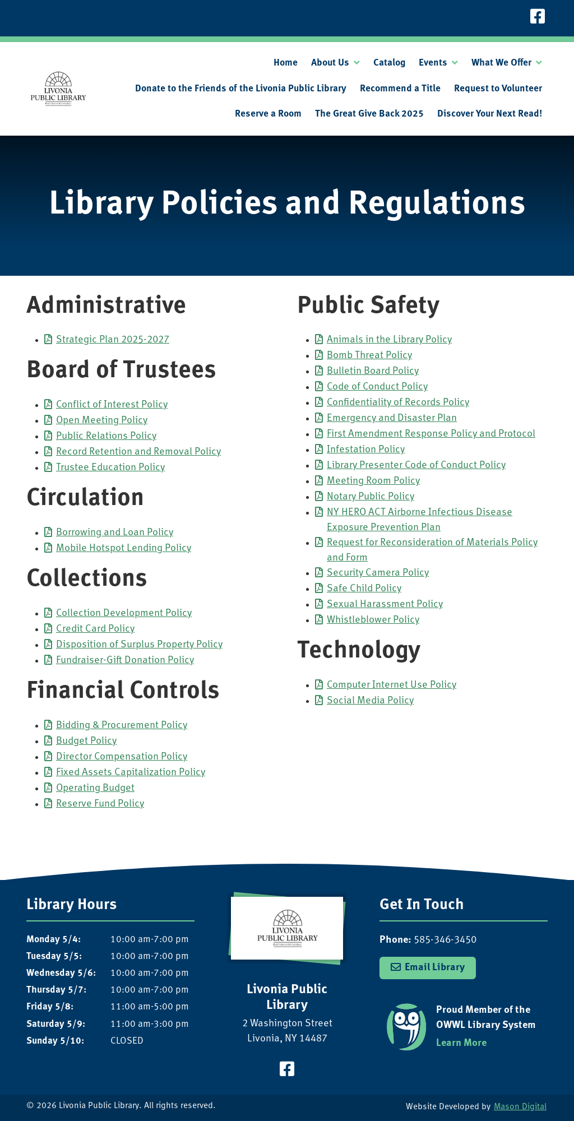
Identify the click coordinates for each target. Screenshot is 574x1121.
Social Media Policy (370, 701)
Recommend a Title (400, 89)
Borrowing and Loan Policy (114, 532)
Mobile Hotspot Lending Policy (123, 548)
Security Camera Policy (378, 573)
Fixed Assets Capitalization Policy (130, 772)
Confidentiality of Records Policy (398, 402)
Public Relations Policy (106, 436)
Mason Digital (520, 1107)
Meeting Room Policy (373, 481)
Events (433, 63)
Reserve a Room (268, 114)
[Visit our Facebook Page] (537, 18)
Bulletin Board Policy (373, 371)
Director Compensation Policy (121, 757)
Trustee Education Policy (110, 467)
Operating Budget (95, 788)
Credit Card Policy (95, 629)
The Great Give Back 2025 (369, 114)
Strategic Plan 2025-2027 (112, 340)
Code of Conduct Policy (377, 387)
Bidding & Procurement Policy (121, 725)
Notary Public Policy (370, 497)
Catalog (389, 63)
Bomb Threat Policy (369, 355)
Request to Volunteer (498, 89)
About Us (330, 63)
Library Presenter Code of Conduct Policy (416, 465)
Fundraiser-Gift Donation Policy (125, 660)
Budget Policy (86, 741)
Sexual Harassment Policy (385, 604)
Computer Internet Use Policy (391, 685)
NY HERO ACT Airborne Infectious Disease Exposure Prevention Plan (419, 520)
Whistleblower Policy (373, 620)
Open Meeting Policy (101, 420)
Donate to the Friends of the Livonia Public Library (240, 89)
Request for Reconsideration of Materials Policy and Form (432, 550)
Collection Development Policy (124, 613)
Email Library (435, 967)
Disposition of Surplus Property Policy (139, 645)
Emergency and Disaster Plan (392, 418)
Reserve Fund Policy (100, 804)
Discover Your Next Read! (489, 114)
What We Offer (501, 63)
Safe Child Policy (364, 588)
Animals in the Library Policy (389, 340)
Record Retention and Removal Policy (138, 452)
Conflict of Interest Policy (112, 405)
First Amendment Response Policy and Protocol (431, 434)
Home (286, 63)
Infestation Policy (366, 449)
